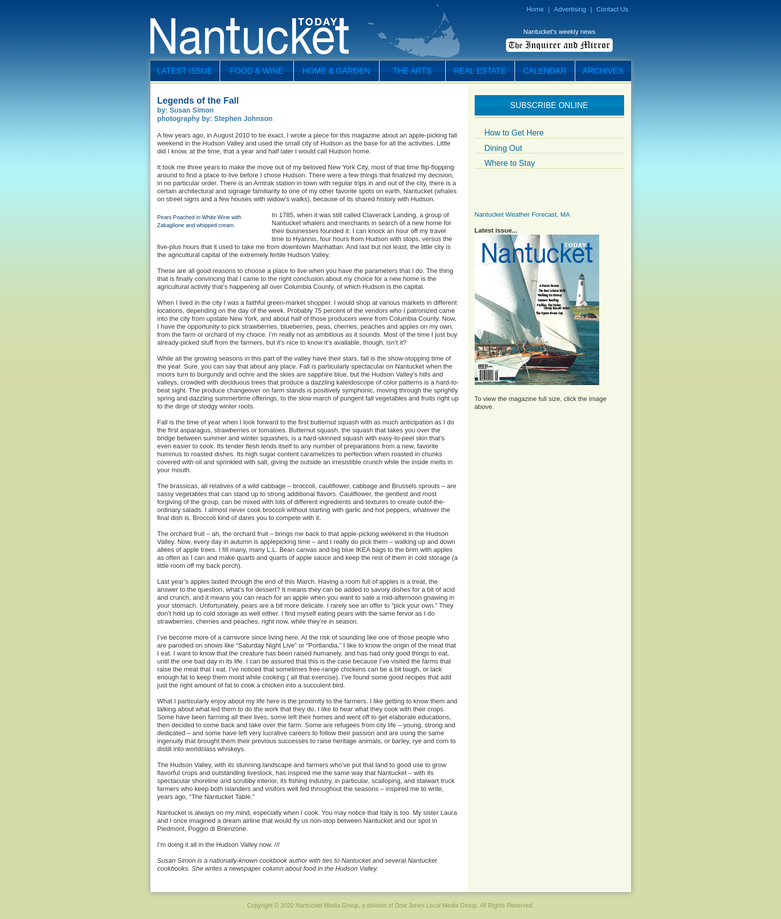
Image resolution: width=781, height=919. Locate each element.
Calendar (544, 71)
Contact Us (612, 9)
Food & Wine (256, 71)
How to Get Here (514, 133)
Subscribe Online (549, 105)
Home (535, 9)
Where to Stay (510, 163)
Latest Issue (184, 71)
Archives (603, 71)
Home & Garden (336, 71)
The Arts (412, 71)
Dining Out (503, 148)
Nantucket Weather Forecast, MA (522, 214)
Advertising (570, 9)
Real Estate (480, 71)
